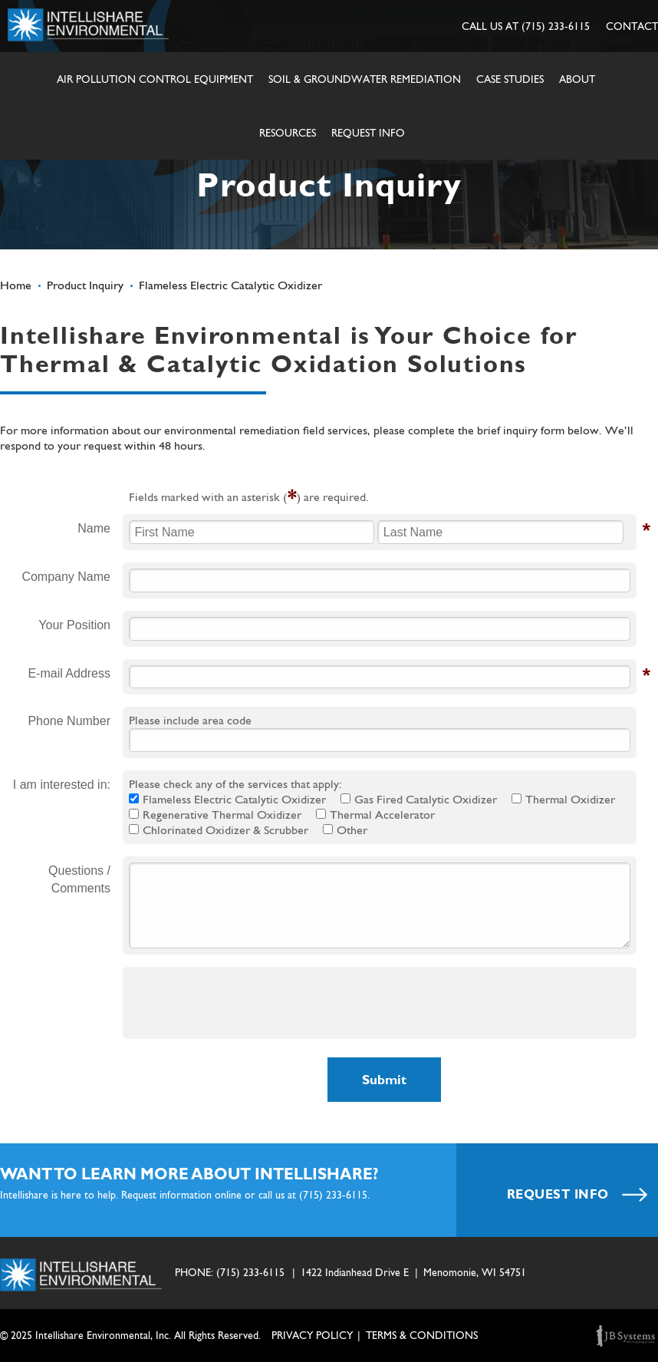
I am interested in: (61, 784)
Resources (287, 133)
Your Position (74, 625)
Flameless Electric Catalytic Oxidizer (234, 799)
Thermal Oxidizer (570, 799)
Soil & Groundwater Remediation (364, 79)
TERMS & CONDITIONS (422, 1335)
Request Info (368, 133)
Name (93, 528)
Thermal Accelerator (382, 814)
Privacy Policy (312, 1335)
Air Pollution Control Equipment (155, 79)
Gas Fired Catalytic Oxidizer (425, 799)
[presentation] (245, 1003)
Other (352, 830)
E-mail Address (69, 673)
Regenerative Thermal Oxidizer (222, 814)
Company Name (65, 576)
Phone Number (69, 720)
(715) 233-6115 (555, 26)
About (577, 79)
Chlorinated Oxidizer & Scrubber (225, 830)
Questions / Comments (79, 879)
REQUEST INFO (577, 1194)
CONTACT (632, 26)
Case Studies (510, 79)
